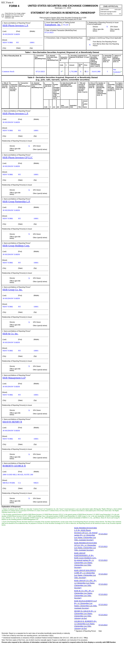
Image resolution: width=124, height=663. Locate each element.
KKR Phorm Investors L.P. (15, 25)
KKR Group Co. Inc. (13, 289)
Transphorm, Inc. (53, 24)
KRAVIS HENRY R (12, 422)
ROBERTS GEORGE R (14, 466)
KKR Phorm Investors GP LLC (18, 157)
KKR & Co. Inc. (10, 333)
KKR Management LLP (14, 378)
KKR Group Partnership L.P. (16, 201)
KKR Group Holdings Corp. (16, 245)
